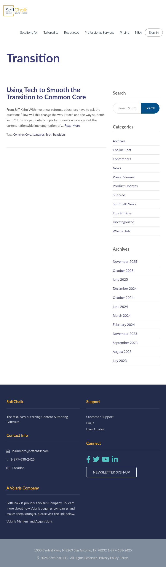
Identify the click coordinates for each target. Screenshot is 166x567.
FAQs (90, 423)
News (117, 168)
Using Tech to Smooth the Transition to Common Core (46, 93)
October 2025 (123, 270)
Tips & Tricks (122, 213)
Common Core (22, 134)
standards (38, 134)
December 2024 (125, 288)
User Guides (95, 429)
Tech (48, 134)
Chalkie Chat (122, 150)
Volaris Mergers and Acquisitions (29, 521)
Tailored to (51, 32)
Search (150, 108)
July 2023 (120, 360)
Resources (71, 32)
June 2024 (120, 306)
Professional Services (99, 32)
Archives (119, 141)
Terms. (124, 558)
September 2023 (125, 343)
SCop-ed (119, 195)
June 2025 (120, 279)
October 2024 (123, 297)
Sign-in (154, 32)
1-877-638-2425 (120, 550)
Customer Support (99, 417)
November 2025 (125, 261)
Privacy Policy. (109, 558)
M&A (138, 32)
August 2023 (122, 351)
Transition (59, 134)
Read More (72, 125)
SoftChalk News (124, 204)
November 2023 (125, 333)
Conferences (122, 159)
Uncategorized (123, 222)
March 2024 (122, 315)
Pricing (124, 32)
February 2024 (124, 324)
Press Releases (123, 177)
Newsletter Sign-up (111, 472)
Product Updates (125, 186)
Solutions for (29, 32)
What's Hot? (121, 231)
